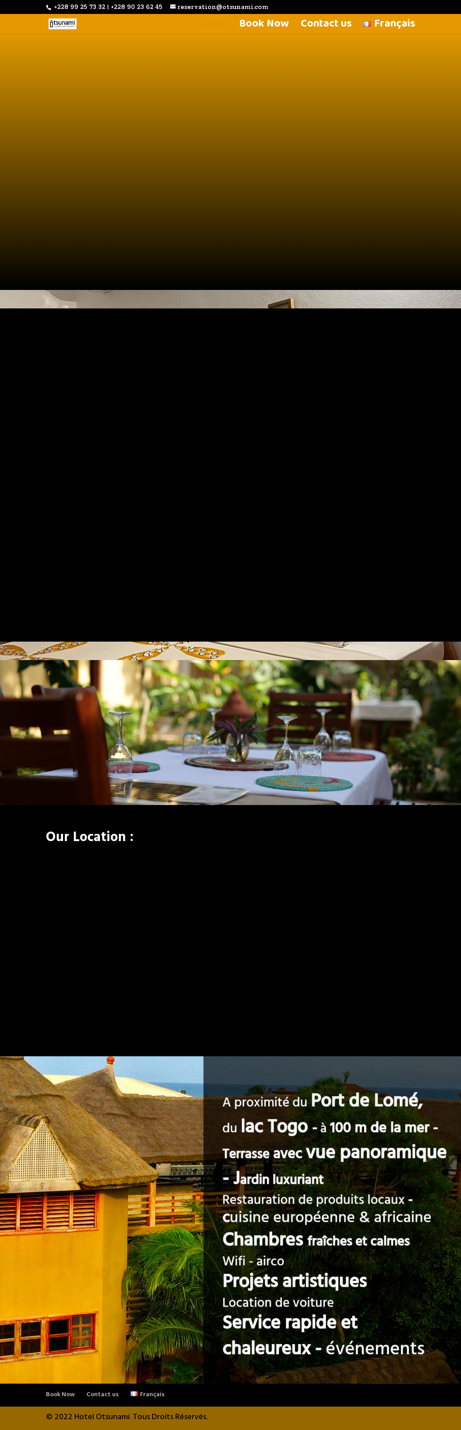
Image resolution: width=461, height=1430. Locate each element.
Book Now (264, 26)
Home (213, 26)
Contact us (326, 26)
